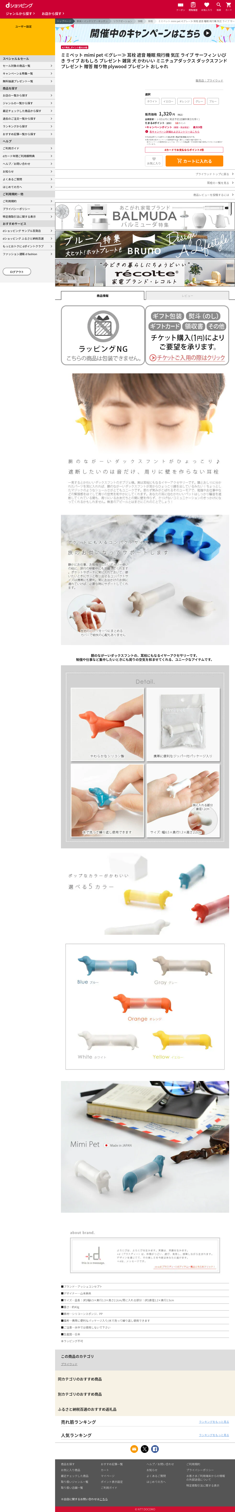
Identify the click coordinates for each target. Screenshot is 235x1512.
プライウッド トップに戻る (212, 174)
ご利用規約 (10, 201)
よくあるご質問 (12, 179)
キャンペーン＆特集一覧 (18, 73)
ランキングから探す (15, 126)
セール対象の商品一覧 (16, 66)
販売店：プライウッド (209, 80)
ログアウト (17, 272)
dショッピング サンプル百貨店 (22, 231)
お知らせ (8, 171)
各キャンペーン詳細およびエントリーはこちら (175, 131)
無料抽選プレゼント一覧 (18, 81)
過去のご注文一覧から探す (19, 118)
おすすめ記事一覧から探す (19, 134)
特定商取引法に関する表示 (19, 216)
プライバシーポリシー (16, 209)
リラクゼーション (122, 21)
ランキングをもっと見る (214, 1422)
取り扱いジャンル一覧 (74, 1482)
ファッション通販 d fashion (20, 254)
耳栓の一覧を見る (218, 182)
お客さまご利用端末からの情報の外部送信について (205, 1477)
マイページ (108, 1476)
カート (105, 1470)
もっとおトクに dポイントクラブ (23, 246)
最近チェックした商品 (74, 1476)
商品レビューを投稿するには (211, 194)
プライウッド (69, 1364)
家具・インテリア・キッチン (92, 21)
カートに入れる (194, 161)
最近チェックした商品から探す (22, 111)
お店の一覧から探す (15, 95)
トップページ (64, 21)
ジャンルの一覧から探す (18, 103)
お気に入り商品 (70, 1470)
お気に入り (154, 163)
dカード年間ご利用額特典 (19, 156)
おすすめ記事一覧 (112, 1464)
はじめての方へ (12, 187)
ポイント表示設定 (112, 1482)
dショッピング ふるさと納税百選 (23, 238)
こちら (104, 1499)
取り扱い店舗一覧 (72, 1488)
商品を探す (68, 1464)
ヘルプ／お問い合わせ (16, 164)
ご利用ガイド (11, 148)
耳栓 (150, 21)
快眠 (140, 21)
